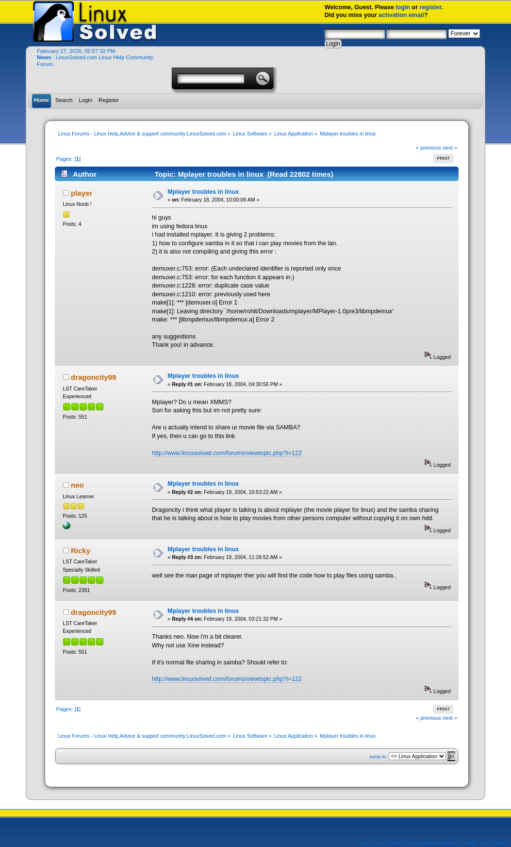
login (403, 7)
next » (450, 148)
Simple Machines (438, 843)
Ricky (80, 550)
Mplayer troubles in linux (203, 191)
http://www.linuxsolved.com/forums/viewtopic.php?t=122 (227, 453)
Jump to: (378, 756)
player (81, 193)
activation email (401, 15)
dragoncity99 (93, 377)
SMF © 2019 (403, 843)
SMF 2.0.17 (373, 843)
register (431, 7)
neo (77, 485)
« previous (428, 148)
